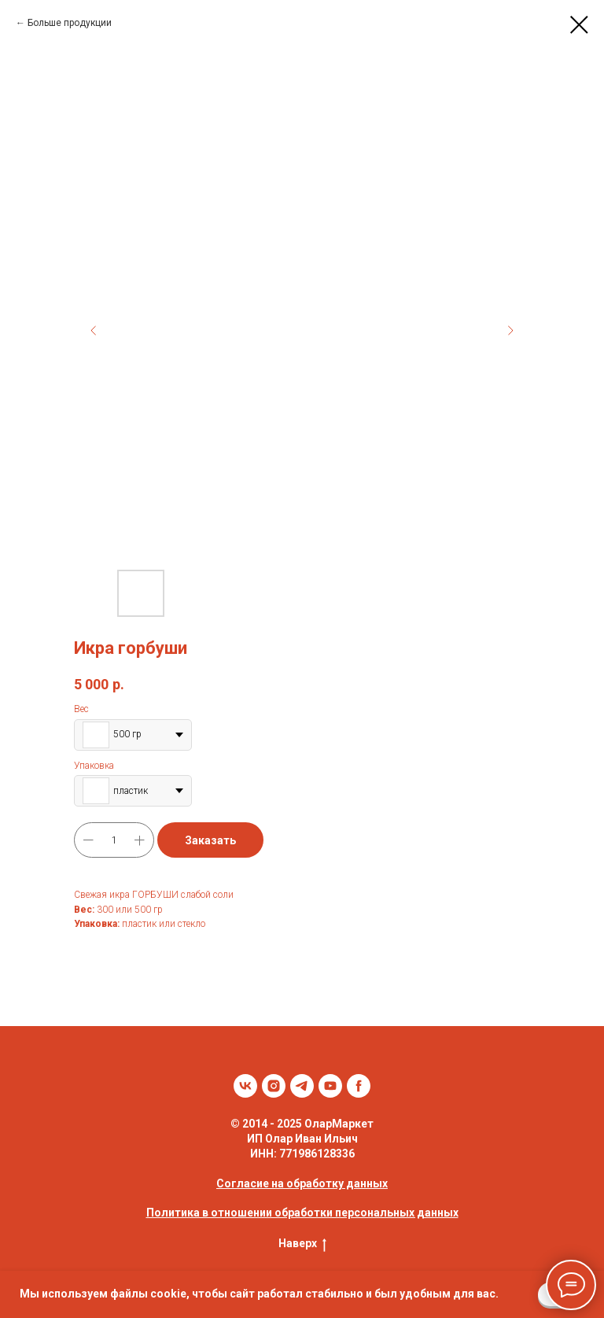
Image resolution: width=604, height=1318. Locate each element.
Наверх (302, 1244)
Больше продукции (70, 22)
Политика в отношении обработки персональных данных (302, 1212)
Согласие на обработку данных (302, 1183)
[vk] (245, 1086)
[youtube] (330, 1086)
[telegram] (302, 1086)
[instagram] (273, 1086)
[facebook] (358, 1086)
